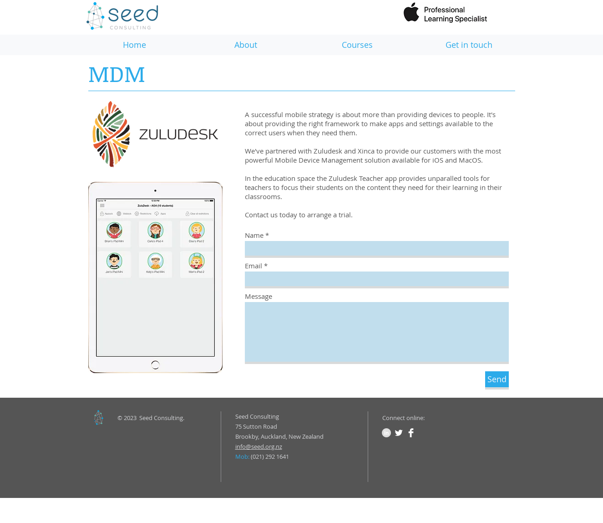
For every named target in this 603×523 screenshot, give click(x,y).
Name (254, 235)
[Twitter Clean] (398, 432)
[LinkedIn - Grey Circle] (386, 432)
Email (253, 265)
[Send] (497, 379)
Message (258, 296)
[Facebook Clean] (411, 432)
